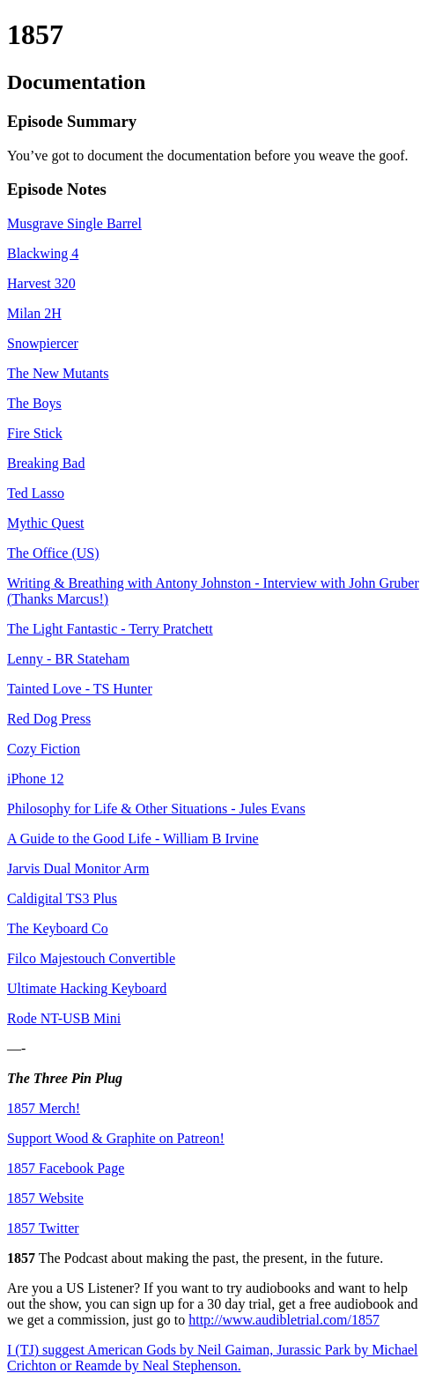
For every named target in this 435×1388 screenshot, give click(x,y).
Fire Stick (35, 433)
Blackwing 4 (42, 253)
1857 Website (45, 1198)
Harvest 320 (41, 283)
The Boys (34, 403)
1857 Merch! (43, 1108)
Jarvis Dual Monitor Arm (78, 868)
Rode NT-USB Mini (64, 1018)
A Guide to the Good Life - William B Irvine (133, 838)
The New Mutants (58, 373)
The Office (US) (53, 553)
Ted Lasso (35, 493)
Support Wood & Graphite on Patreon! (116, 1138)
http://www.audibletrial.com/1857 (284, 1319)
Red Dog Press (49, 718)
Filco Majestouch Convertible (91, 958)
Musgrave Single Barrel (74, 223)
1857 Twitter (43, 1228)
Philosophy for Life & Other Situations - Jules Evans (156, 808)
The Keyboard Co (57, 928)
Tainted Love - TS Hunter (79, 688)
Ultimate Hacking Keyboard (86, 988)
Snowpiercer (42, 343)
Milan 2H (34, 313)
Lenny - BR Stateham (68, 658)
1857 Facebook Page (65, 1168)
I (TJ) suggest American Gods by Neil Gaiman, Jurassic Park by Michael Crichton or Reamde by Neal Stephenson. (212, 1357)
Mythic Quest (46, 523)
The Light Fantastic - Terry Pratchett (110, 628)
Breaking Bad (46, 463)
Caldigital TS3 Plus (62, 898)
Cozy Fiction (43, 748)
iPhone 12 (35, 778)
